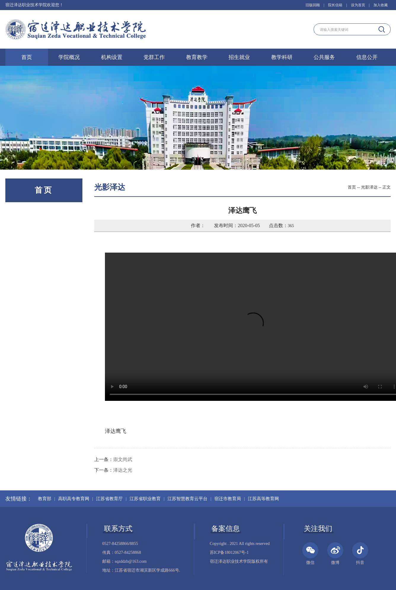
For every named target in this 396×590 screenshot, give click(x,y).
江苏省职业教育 (145, 498)
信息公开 (367, 57)
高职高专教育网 (73, 498)
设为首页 (358, 5)
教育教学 (196, 57)
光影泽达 (369, 187)
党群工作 (154, 57)
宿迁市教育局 (227, 498)
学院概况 (69, 57)
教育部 (44, 498)
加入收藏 (380, 5)
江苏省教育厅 (109, 498)
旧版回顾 (313, 5)
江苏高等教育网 (263, 498)
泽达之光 (122, 470)
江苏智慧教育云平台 (187, 498)
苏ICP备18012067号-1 (229, 552)
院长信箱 (335, 5)
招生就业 (239, 57)
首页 (26, 57)
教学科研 (282, 57)
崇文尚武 (122, 459)
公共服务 (324, 57)
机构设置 (111, 57)
